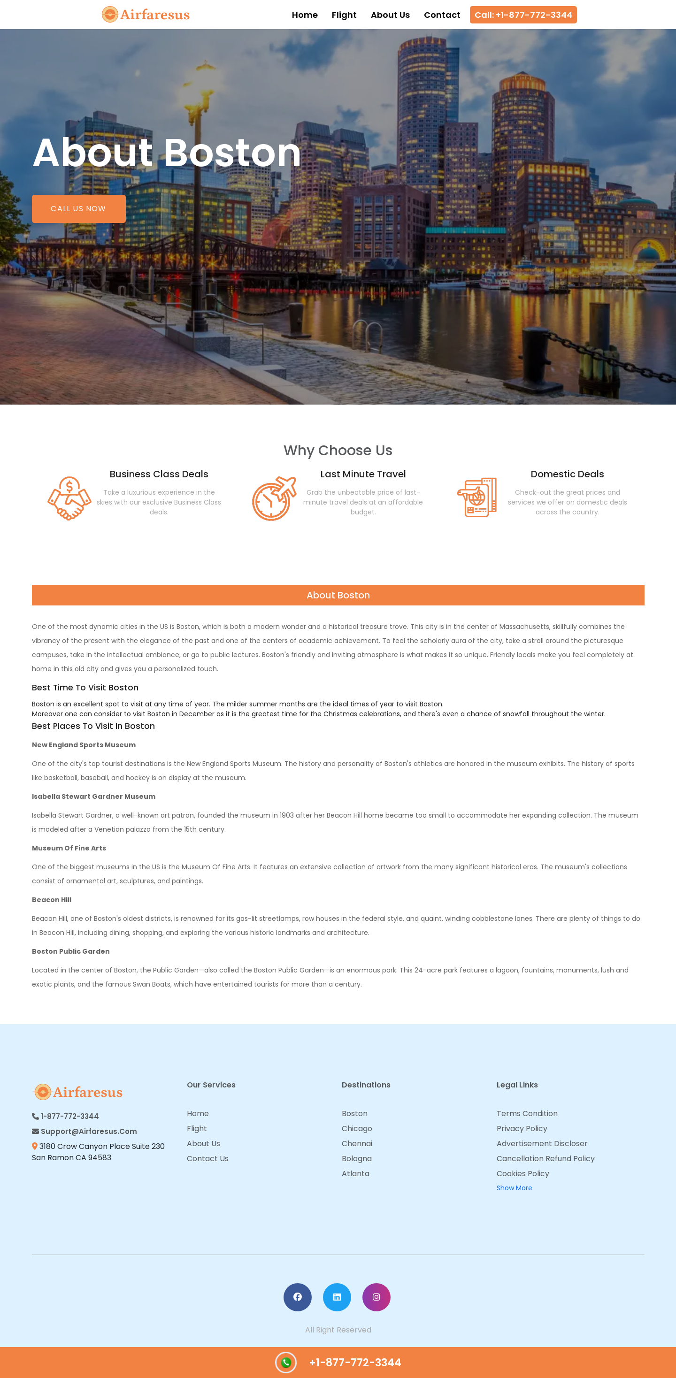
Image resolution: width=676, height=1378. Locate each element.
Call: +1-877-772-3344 (523, 15)
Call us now (78, 208)
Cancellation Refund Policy (546, 1158)
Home (305, 15)
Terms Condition (527, 1113)
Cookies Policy (523, 1173)
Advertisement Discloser (542, 1143)
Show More (514, 1188)
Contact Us (208, 1158)
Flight (344, 15)
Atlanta (355, 1173)
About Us (390, 15)
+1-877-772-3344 (337, 1362)
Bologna (357, 1158)
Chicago (357, 1128)
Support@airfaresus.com (84, 1131)
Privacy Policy (522, 1128)
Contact (442, 15)
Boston (355, 1113)
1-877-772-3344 (65, 1116)
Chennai (357, 1143)
